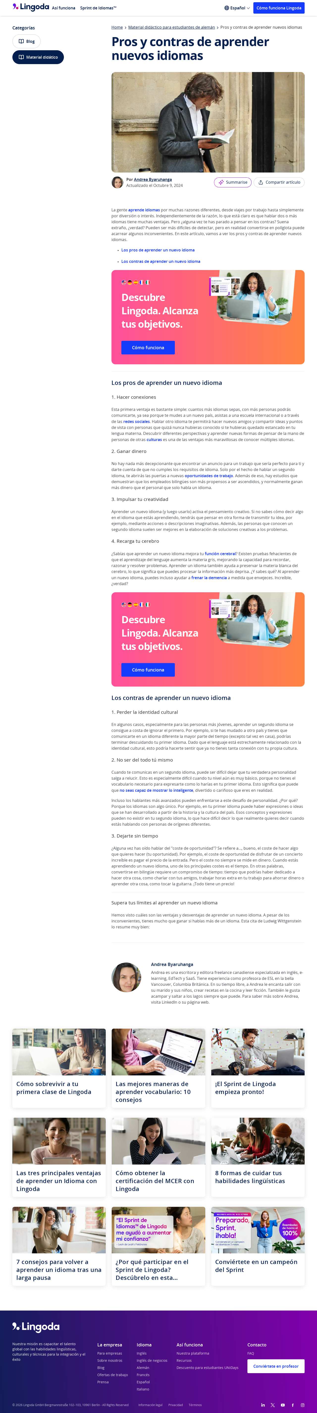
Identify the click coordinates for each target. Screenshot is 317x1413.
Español (143, 1382)
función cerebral (220, 553)
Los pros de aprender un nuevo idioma (158, 250)
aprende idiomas (144, 210)
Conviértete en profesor (276, 1366)
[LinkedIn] (263, 1405)
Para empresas (109, 1353)
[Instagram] (303, 1405)
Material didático (38, 57)
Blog (26, 41)
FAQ (250, 1353)
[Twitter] (273, 1405)
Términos (195, 1405)
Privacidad (175, 1405)
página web (198, 1002)
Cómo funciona (148, 347)
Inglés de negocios (152, 1361)
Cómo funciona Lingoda (279, 8)
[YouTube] (283, 1405)
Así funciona (63, 8)
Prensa (103, 1382)
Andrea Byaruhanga (153, 179)
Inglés (142, 1353)
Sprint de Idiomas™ (98, 8)
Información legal (150, 1405)
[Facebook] (293, 1405)
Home (117, 27)
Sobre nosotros (109, 1361)
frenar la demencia (209, 577)
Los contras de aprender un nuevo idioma (160, 261)
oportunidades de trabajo (209, 475)
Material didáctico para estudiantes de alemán (171, 27)
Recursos (184, 1361)
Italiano (143, 1389)
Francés (143, 1375)
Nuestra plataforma (193, 1353)
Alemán (143, 1368)
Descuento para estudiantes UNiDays (207, 1368)
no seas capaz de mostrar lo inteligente (156, 790)
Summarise (232, 182)
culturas (155, 439)
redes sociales (136, 421)
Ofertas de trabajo (112, 1375)
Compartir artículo (279, 182)
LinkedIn (169, 1002)
